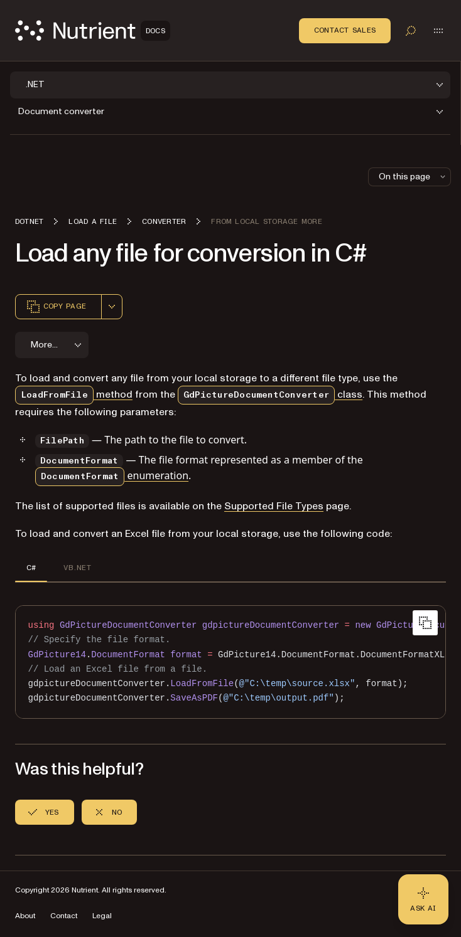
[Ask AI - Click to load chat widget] (423, 899)
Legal (102, 916)
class (270, 394)
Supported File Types (273, 506)
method (74, 394)
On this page (413, 177)
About (25, 916)
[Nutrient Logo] (92, 30)
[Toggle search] (410, 30)
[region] (230, 662)
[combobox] (111, 306)
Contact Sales (345, 30)
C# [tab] (31, 567)
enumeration (111, 475)
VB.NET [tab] (76, 567)
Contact (63, 916)
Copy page (56, 306)
